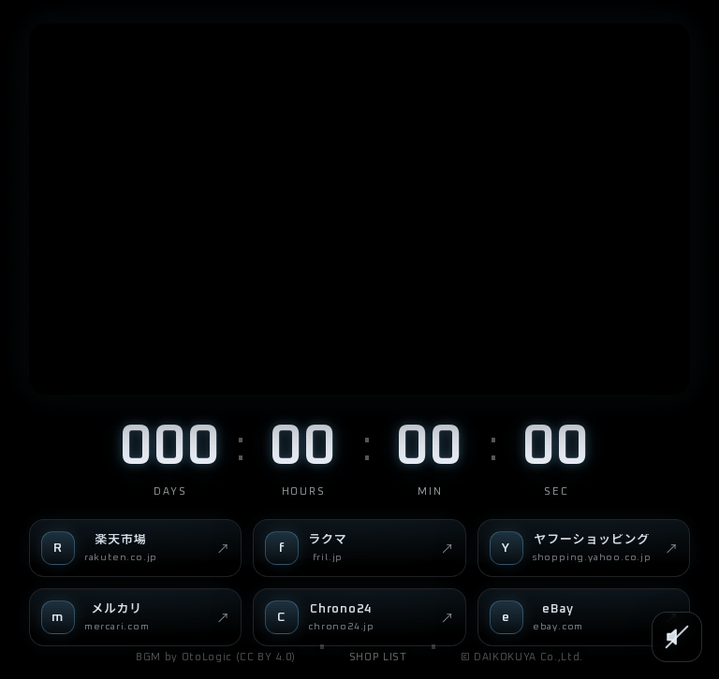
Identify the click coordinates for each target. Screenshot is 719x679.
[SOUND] (677, 637)
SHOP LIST (378, 657)
